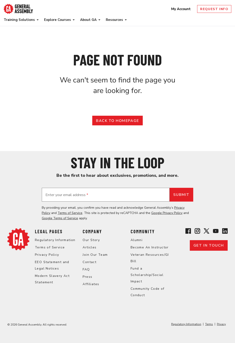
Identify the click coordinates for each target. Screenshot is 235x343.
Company (92, 231)
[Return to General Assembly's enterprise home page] (18, 9)
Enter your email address (66, 194)
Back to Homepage (117, 120)
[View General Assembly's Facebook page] (188, 231)
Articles (89, 247)
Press (87, 277)
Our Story (91, 240)
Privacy (221, 324)
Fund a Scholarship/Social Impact (147, 275)
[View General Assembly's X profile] (206, 231)
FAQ (86, 269)
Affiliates (91, 284)
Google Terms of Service (60, 218)
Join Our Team (95, 255)
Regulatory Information (55, 240)
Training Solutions (19, 19)
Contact (89, 262)
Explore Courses (57, 19)
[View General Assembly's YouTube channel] (215, 231)
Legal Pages (48, 231)
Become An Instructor (150, 247)
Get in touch (208, 245)
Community (143, 231)
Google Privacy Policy (166, 213)
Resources (114, 19)
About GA (88, 19)
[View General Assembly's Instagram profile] (197, 231)
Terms (209, 324)
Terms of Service (70, 213)
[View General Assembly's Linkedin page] (225, 231)
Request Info (214, 9)
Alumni (137, 240)
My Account (181, 9)
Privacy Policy (47, 255)
